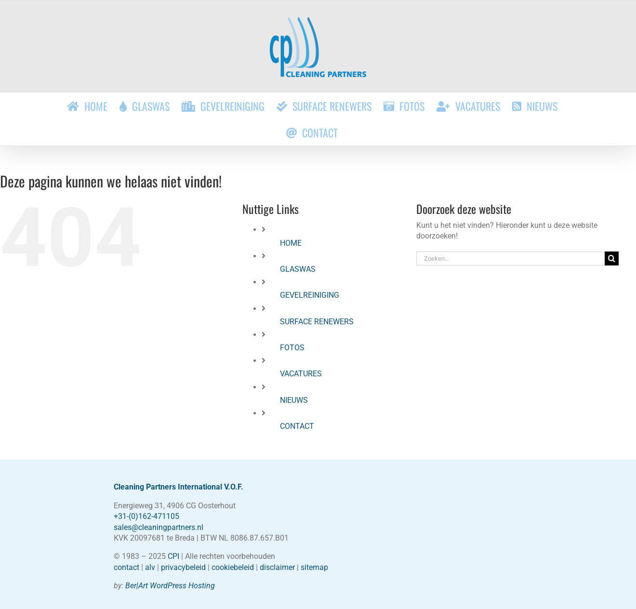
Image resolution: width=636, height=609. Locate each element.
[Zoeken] (612, 258)
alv (150, 567)
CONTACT (297, 426)
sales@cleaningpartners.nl (158, 527)
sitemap (314, 567)
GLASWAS (298, 269)
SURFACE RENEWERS (317, 321)
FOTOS (292, 347)
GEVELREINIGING (309, 295)
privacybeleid (183, 567)
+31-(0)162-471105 (146, 516)
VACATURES (301, 373)
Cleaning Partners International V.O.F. (178, 486)
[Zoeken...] (510, 258)
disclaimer (277, 567)
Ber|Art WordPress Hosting (170, 585)
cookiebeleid (233, 567)
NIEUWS (294, 400)
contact (126, 567)
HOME (291, 243)
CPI (173, 556)
